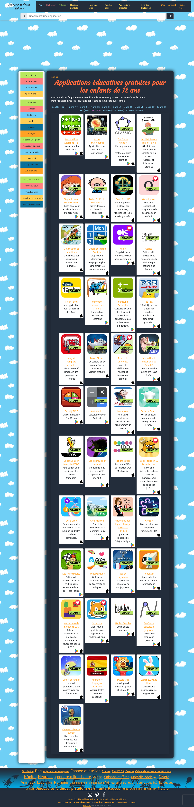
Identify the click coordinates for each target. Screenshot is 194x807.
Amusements (31, 170)
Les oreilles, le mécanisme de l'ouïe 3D (149, 361)
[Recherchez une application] (96, 16)
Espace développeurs (82, 802)
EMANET (87, 805)
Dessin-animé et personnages (87, 782)
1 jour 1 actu (71, 301)
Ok (170, 16)
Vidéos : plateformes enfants (81, 788)
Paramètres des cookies (103, 802)
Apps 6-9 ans (31, 87)
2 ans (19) (73, 107)
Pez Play (149, 301)
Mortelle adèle (142, 777)
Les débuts (31, 102)
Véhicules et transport (120, 782)
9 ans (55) (150, 107)
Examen (106, 771)
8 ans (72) (139, 107)
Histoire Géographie (32, 139)
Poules (124, 789)
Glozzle (149, 520)
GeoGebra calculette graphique (149, 626)
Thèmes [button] (62, 5)
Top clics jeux (108, 6)
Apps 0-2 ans (31, 75)
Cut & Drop (71, 520)
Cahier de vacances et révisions (153, 771)
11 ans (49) (82, 110)
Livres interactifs (31, 152)
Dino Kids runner (71, 679)
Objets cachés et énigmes (56, 771)
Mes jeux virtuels (118, 799)
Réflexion (31, 115)
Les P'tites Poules (71, 573)
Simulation (28, 771)
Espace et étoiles (85, 771)
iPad (163, 5)
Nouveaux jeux (93, 6)
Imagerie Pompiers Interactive (71, 361)
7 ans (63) (128, 107)
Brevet (49, 783)
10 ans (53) (162, 107)
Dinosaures (45, 788)
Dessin (129, 771)
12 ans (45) (94, 110)
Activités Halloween (146, 6)
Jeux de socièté (147, 782)
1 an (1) (63, 107)
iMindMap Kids (97, 573)
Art (155, 777)
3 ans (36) (84, 107)
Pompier (61, 782)
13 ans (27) (107, 110)
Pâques (114, 788)
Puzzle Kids (123, 679)
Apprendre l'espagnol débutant (97, 683)
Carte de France (149, 411)
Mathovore (123, 411)
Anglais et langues (31, 146)
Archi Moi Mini (97, 520)
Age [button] (40, 5)
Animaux (28, 782)
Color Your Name (76, 799)
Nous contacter (64, 802)
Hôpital (30, 777)
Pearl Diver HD (123, 199)
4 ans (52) (95, 107)
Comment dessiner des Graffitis (97, 305)
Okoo (123, 248)
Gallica (148, 248)
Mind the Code (123, 461)
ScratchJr (97, 623)
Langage (31, 108)
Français (31, 133)
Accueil (54, 77)
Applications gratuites (124, 6)
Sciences (32, 127)
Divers (164, 777)
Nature (163, 788)
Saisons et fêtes (116, 777)
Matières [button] (50, 5)
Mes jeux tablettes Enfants (19, 6)
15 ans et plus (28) (134, 110)
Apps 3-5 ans (31, 81)
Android (172, 5)
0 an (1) (55, 107)
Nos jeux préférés (74, 6)
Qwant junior (148, 199)
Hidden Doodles (123, 623)
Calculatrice (97, 411)
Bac (38, 771)
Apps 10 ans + (31, 93)
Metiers (97, 777)
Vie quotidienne (31, 164)
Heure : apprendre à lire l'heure (64, 777)
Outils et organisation (143, 788)
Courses (118, 771)
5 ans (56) (106, 107)
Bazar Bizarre (97, 358)
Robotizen (149, 573)
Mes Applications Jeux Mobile (97, 799)
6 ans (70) (117, 107)
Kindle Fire (182, 6)
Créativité (31, 158)
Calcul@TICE (71, 411)
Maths (31, 121)
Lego (41, 782)
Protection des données (126, 802)
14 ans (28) (119, 110)
